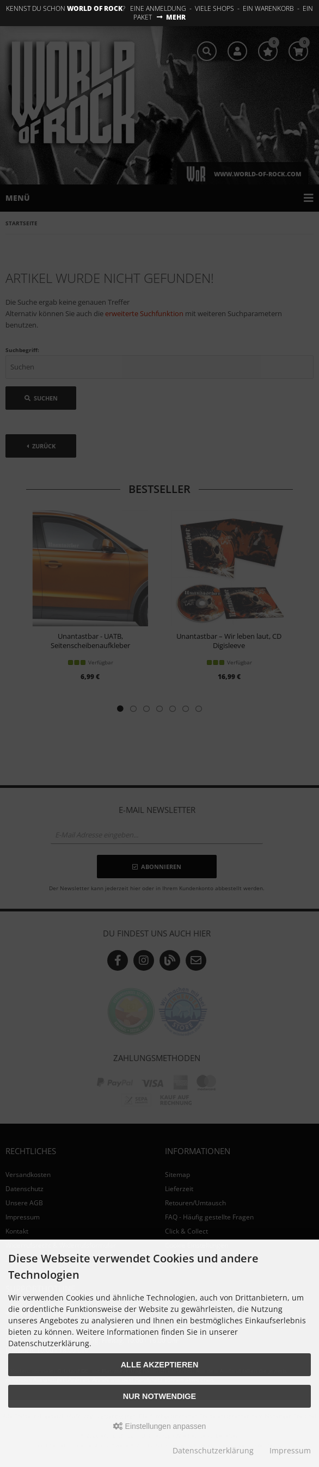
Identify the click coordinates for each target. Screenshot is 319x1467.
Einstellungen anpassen (159, 1426)
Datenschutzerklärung (213, 1450)
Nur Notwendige (159, 1396)
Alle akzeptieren (160, 1364)
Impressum (290, 1450)
